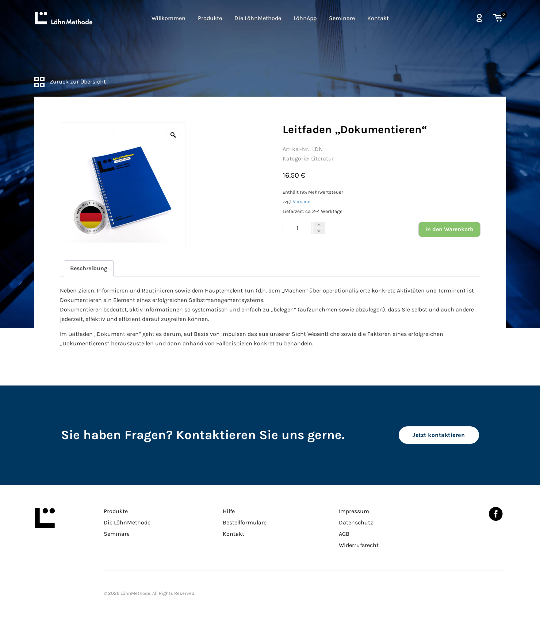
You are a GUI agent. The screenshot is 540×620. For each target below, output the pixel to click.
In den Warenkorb (449, 229)
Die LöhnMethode (257, 18)
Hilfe (229, 511)
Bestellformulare (245, 522)
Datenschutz (356, 522)
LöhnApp (305, 18)
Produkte (210, 18)
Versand (302, 201)
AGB (344, 533)
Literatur (322, 158)
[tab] (89, 268)
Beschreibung (88, 268)
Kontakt (378, 18)
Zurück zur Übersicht (70, 81)
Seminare (342, 18)
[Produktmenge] (297, 228)
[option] (123, 185)
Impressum (354, 511)
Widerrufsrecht (359, 545)
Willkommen (168, 18)
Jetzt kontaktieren (439, 434)
